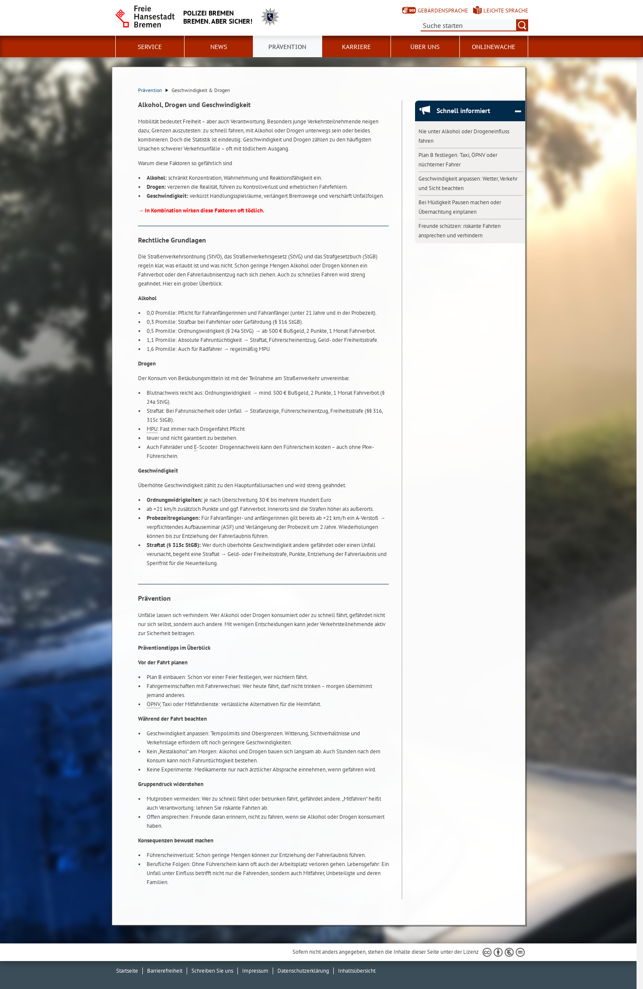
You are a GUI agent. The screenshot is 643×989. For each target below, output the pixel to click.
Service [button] (150, 47)
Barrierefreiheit (164, 970)
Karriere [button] (356, 47)
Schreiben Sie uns (212, 970)
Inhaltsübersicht (356, 970)
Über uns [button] (425, 47)
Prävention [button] (287, 47)
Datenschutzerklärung (303, 970)
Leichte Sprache (505, 10)
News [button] (218, 47)
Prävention (153, 90)
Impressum (255, 970)
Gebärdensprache (443, 10)
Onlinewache (493, 47)
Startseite (127, 970)
